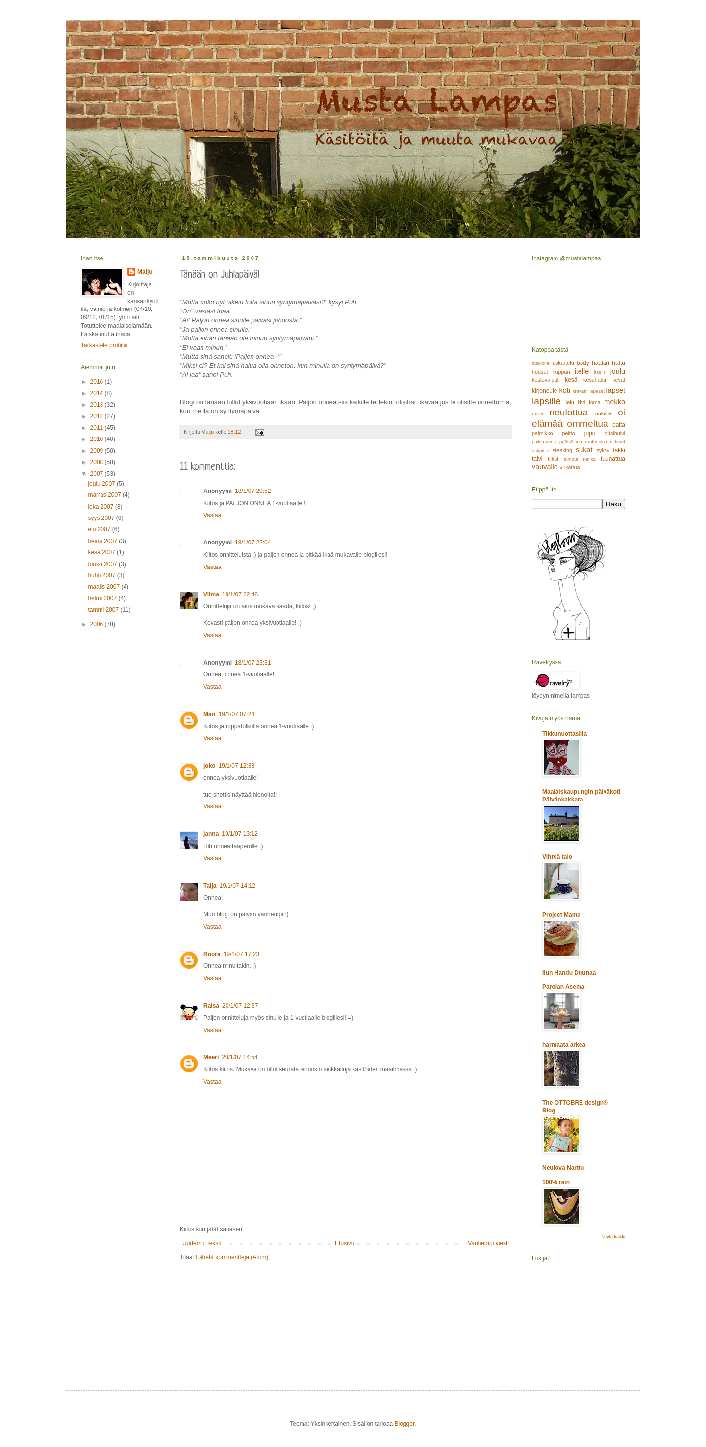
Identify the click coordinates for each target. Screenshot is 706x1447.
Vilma (211, 594)
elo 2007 (100, 529)
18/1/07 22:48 (240, 594)
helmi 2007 (103, 598)
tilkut (553, 459)
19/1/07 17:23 (241, 954)
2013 (97, 404)
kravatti (580, 391)
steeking (562, 450)
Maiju (144, 271)
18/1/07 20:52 (253, 491)
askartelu (563, 363)
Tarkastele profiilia (104, 345)
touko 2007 (103, 564)
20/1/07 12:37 (240, 1005)
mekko (615, 402)
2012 (97, 416)
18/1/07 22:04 (253, 542)
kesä (571, 379)
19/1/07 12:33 (236, 765)
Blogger (405, 1424)
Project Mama (561, 914)
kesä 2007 (102, 552)
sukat (584, 450)
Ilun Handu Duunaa (569, 972)
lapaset (597, 391)
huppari (561, 372)
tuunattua (613, 458)
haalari (600, 363)
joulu (617, 371)
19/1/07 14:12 (237, 885)
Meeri (211, 1057)
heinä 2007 (103, 541)
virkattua (570, 467)
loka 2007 (101, 506)
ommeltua (587, 423)
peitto (568, 433)
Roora (212, 954)
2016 (97, 381)
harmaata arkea (563, 1044)
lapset (615, 390)
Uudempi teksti (201, 1243)
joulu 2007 (102, 483)
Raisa (211, 1005)
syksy (602, 450)
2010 (97, 439)
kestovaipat (545, 380)
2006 (97, 624)
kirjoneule (544, 391)
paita (618, 424)
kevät (618, 380)
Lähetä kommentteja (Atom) (232, 1257)
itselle (600, 372)
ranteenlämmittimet (605, 441)
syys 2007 (102, 518)
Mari (209, 714)
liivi (581, 402)
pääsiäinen (570, 441)
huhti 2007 (102, 575)
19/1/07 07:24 (236, 714)
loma (594, 402)
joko (209, 765)
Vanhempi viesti (488, 1243)
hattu (618, 363)
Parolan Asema (563, 986)
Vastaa (212, 515)
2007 (97, 473)
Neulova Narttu (563, 1167)
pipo (590, 433)
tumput (571, 459)
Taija (209, 885)
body (583, 363)
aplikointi (541, 363)
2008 (97, 462)
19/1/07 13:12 (239, 833)
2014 (97, 393)
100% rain (556, 1182)
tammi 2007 (104, 609)
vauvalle (545, 467)
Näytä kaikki (613, 1236)
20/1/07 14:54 (239, 1057)
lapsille (546, 401)
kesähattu (594, 380)
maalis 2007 (104, 586)
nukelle (603, 413)
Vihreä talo (557, 856)
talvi (537, 458)
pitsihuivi (615, 433)
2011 (97, 427)
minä (537, 413)
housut (540, 372)
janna (211, 833)
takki (619, 450)
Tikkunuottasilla (564, 733)
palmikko (542, 433)
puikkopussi (544, 441)
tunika (589, 459)
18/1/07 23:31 (253, 662)
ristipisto (540, 450)
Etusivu (344, 1243)
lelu (570, 402)
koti (564, 390)
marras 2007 (105, 494)
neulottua (568, 412)
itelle (582, 371)
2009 (97, 450)
